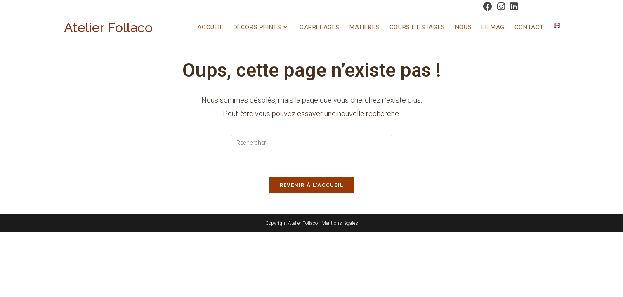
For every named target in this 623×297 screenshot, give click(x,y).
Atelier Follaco (108, 27)
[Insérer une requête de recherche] (311, 143)
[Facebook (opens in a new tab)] (488, 6)
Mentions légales (339, 223)
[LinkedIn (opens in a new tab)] (512, 6)
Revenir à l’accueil (312, 185)
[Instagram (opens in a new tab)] (501, 6)
